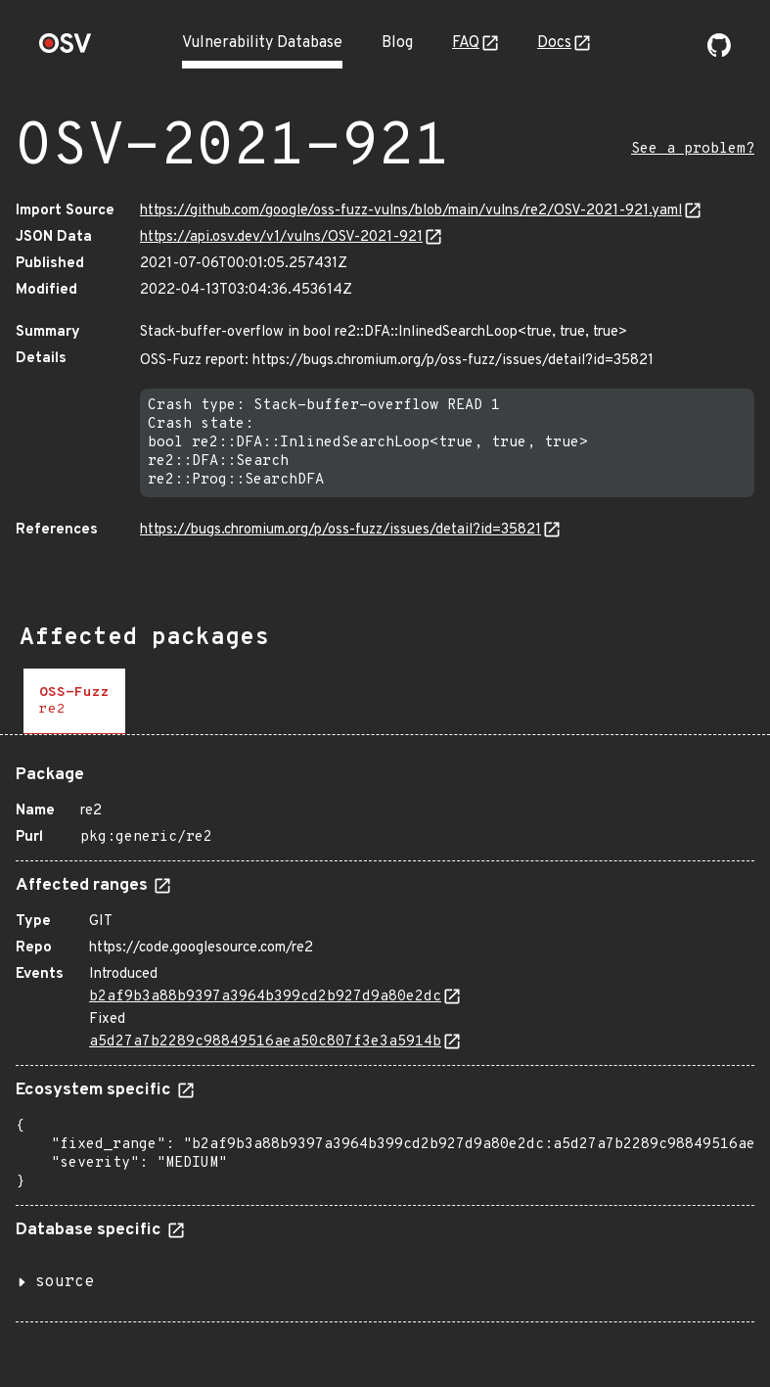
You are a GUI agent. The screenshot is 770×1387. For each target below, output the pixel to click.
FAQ (465, 43)
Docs (554, 43)
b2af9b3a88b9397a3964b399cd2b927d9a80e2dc (265, 997)
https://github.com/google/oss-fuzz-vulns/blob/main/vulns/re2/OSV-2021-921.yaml (411, 211)
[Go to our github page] (719, 53)
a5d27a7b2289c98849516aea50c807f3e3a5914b (265, 1042)
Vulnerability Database (262, 43)
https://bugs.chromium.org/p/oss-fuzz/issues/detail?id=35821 (340, 530)
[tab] (74, 701)
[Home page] (65, 49)
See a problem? (692, 149)
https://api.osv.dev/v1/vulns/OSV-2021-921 (281, 237)
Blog (397, 43)
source (64, 1282)
